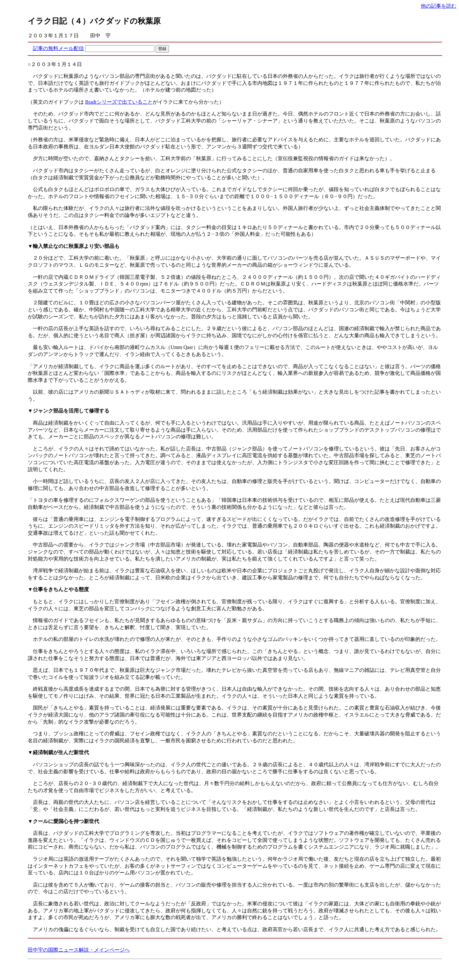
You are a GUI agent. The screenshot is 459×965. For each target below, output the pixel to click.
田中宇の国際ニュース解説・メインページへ (79, 950)
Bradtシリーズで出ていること (119, 102)
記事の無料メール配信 (58, 48)
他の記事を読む (438, 6)
